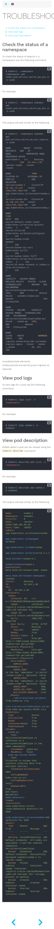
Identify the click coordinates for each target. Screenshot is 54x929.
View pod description (19, 35)
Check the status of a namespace (26, 28)
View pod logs (15, 31)
